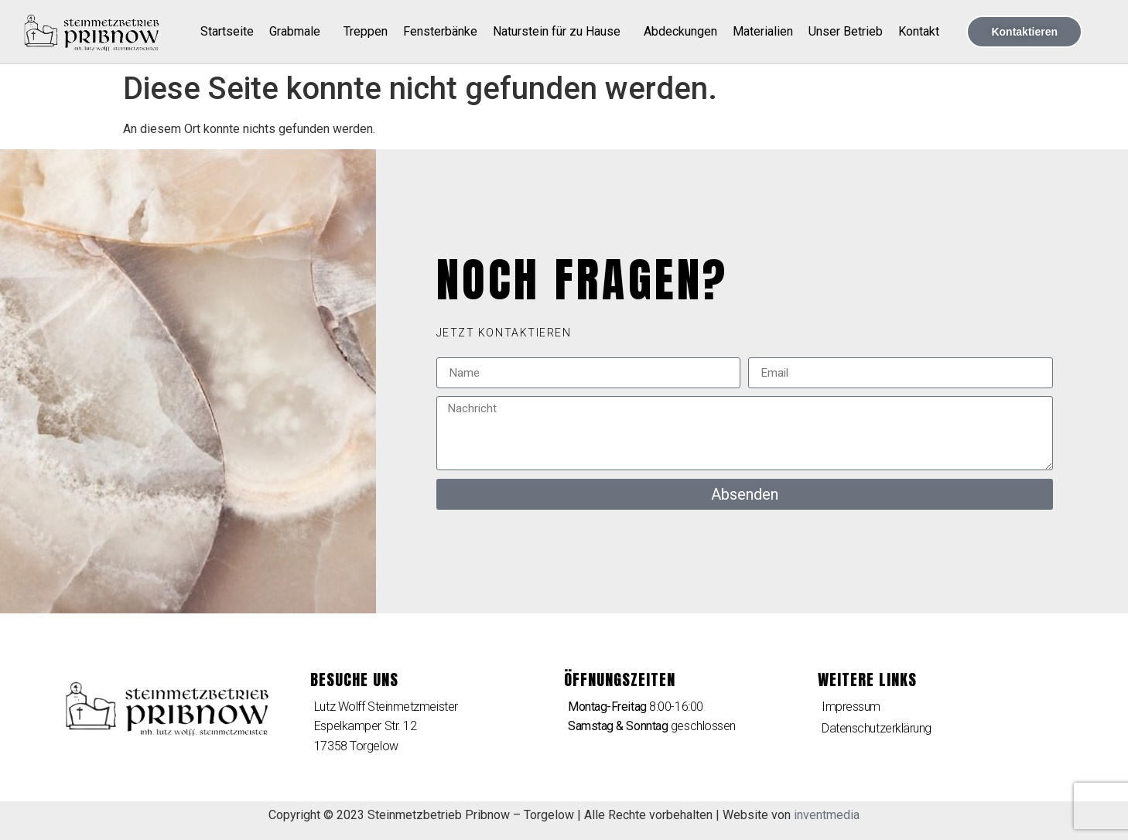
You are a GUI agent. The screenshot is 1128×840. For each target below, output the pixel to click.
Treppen (366, 31)
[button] (504, 333)
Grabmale (298, 31)
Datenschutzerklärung (876, 728)
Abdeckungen (680, 31)
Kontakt (918, 31)
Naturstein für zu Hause (560, 31)
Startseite (227, 31)
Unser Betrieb (845, 31)
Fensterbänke (440, 31)
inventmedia (827, 815)
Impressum (851, 706)
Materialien (763, 31)
